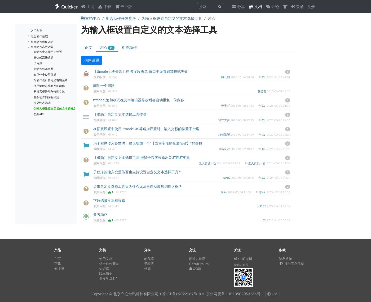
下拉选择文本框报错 (109, 200)
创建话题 (91, 60)
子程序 (38, 63)
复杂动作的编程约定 (46, 97)
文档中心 (90, 18)
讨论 (107, 47)
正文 (88, 47)
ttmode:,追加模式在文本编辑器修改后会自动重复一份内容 (138, 100)
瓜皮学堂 (108, 278)
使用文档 (105, 259)
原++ (224, 192)
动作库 (149, 259)
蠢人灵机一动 (208, 163)
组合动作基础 (39, 36)
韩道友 (262, 91)
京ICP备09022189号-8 (182, 293)
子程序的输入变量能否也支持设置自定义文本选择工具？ (137, 172)
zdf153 (262, 206)
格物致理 (224, 134)
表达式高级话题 (43, 57)
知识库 (104, 269)
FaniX (226, 177)
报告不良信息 (291, 264)
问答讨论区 (197, 259)
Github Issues (199, 264)
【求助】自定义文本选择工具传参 (119, 114)
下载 (104, 6)
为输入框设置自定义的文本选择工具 (171, 18)
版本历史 (105, 274)
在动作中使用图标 (45, 74)
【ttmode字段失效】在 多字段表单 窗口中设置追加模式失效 (140, 71)
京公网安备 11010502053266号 (233, 293)
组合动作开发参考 (121, 18)
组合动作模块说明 (42, 42)
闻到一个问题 (104, 85)
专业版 (123, 6)
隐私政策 (285, 259)
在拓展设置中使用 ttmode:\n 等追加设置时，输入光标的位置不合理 (146, 129)
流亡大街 (224, 120)
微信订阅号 (241, 265)
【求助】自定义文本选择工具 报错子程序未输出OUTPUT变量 (141, 157)
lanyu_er (224, 149)
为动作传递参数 (43, 69)
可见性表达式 (42, 103)
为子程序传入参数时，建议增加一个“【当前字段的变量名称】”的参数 (147, 143)
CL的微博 (243, 259)
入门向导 (36, 30)
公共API (39, 114)
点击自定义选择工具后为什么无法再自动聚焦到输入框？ (137, 186)
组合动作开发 (109, 264)
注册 (311, 6)
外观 (147, 269)
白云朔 (225, 77)
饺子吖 (225, 105)
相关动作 (129, 47)
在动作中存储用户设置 (48, 52)
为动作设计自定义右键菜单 (51, 80)
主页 (87, 6)
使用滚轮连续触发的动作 (49, 86)
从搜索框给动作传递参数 (49, 91)
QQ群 (195, 269)
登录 (297, 6)
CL (264, 77)
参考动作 (100, 214)
